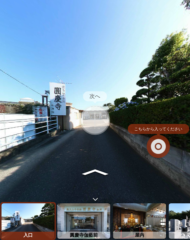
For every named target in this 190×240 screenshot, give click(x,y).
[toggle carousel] (95, 198)
